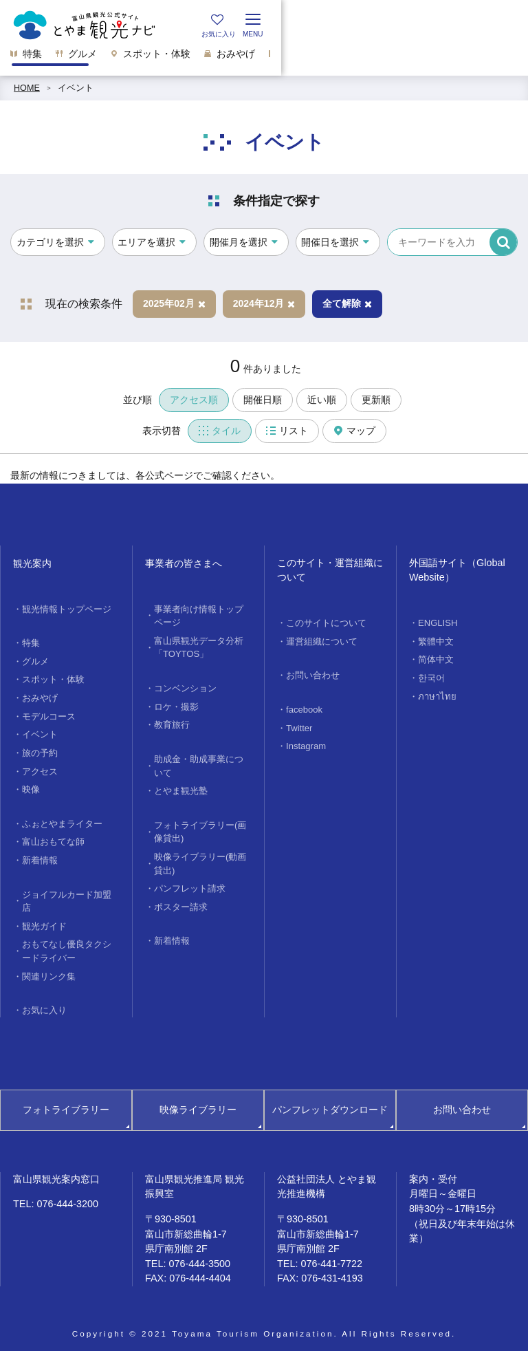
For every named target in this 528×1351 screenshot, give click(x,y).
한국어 (431, 676)
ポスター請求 (181, 899)
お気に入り (44, 1001)
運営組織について (322, 640)
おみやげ (40, 695)
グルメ (35, 659)
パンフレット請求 (190, 881)
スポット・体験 (53, 677)
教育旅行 (172, 721)
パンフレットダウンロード (330, 1099)
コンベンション (185, 686)
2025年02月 (174, 303)
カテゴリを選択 (50, 242)
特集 (31, 642)
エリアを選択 (146, 242)
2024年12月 (264, 303)
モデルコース (49, 713)
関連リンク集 (49, 967)
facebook (303, 708)
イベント (76, 88)
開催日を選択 (330, 242)
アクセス (40, 767)
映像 (31, 785)
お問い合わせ (313, 674)
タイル (220, 430)
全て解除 (347, 303)
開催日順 (262, 399)
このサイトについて (326, 622)
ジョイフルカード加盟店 (66, 894)
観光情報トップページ (66, 609)
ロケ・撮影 (176, 704)
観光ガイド (44, 918)
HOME (27, 88)
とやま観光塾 (181, 786)
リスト (287, 430)
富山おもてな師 (53, 836)
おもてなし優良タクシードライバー (66, 942)
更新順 (376, 399)
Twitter (298, 726)
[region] (264, 58)
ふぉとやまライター (62, 818)
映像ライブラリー (198, 1099)
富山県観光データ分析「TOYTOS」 (198, 645)
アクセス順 (194, 399)
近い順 (321, 399)
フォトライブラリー (66, 1099)
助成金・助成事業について (198, 761)
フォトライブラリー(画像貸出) (200, 826)
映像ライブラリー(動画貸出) (200, 856)
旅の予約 (40, 749)
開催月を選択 (238, 242)
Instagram (305, 743)
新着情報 (40, 853)
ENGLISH (437, 622)
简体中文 (436, 658)
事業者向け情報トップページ (198, 615)
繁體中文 (436, 640)
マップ (354, 430)
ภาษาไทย (435, 694)
